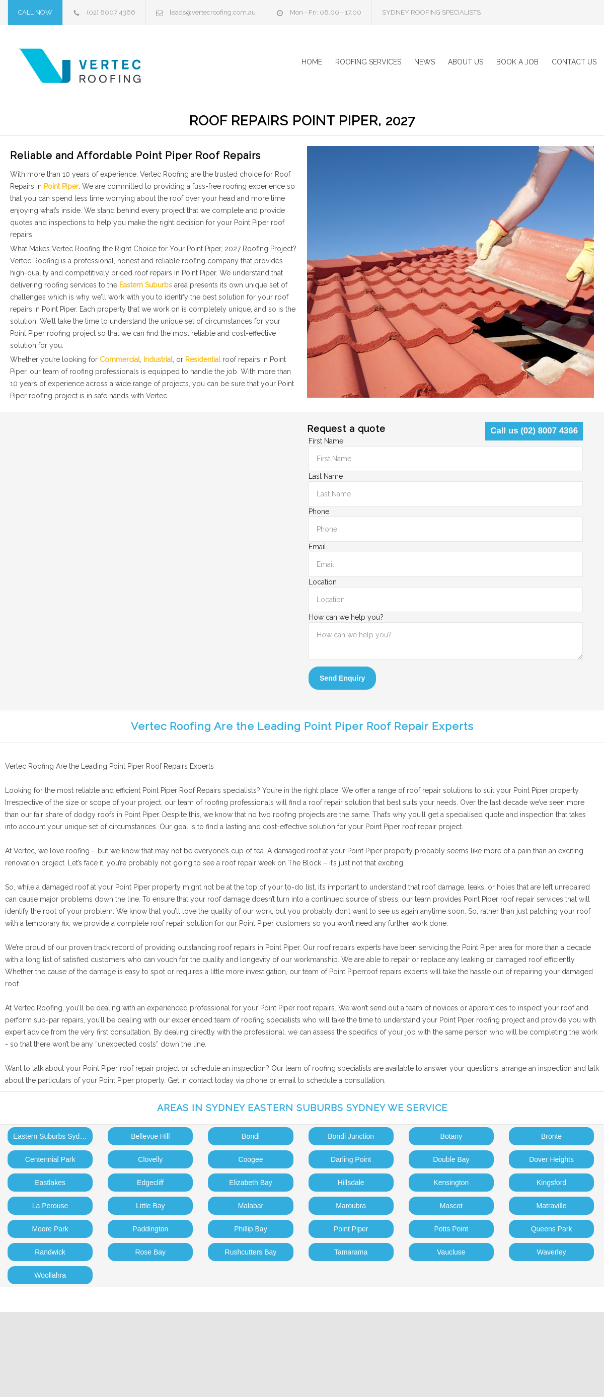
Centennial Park (50, 1159)
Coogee (250, 1159)
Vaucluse (451, 1252)
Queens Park (551, 1229)
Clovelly (150, 1159)
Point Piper (61, 186)
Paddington (150, 1229)
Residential (202, 359)
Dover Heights (551, 1159)
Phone (319, 511)
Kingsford (551, 1183)
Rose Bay (150, 1252)
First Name (326, 441)
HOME (311, 62)
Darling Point (351, 1159)
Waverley (551, 1252)
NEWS (424, 62)
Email (317, 547)
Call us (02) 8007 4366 (534, 430)
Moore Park (50, 1229)
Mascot (451, 1206)
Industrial (158, 359)
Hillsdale (351, 1183)
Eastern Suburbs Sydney (52, 1136)
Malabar (251, 1206)
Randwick (50, 1252)
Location (323, 582)
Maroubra (351, 1206)
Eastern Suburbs (145, 285)
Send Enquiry (342, 678)
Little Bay (150, 1206)
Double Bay (451, 1159)
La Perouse (50, 1206)
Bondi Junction (351, 1136)
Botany (451, 1136)
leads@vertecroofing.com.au (213, 12)
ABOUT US (465, 62)
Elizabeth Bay (250, 1183)
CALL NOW (35, 12)
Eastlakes (50, 1183)
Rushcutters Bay (251, 1252)
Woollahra (50, 1275)
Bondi (251, 1136)
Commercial (120, 359)
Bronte (551, 1136)
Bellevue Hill (150, 1136)
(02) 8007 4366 (111, 12)
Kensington (451, 1183)
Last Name (326, 476)
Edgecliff (150, 1183)
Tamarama (350, 1252)
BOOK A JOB (517, 62)
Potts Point (451, 1229)
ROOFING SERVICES (368, 62)
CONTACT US (574, 62)
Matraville (552, 1206)
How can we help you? (346, 617)
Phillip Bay (250, 1229)
